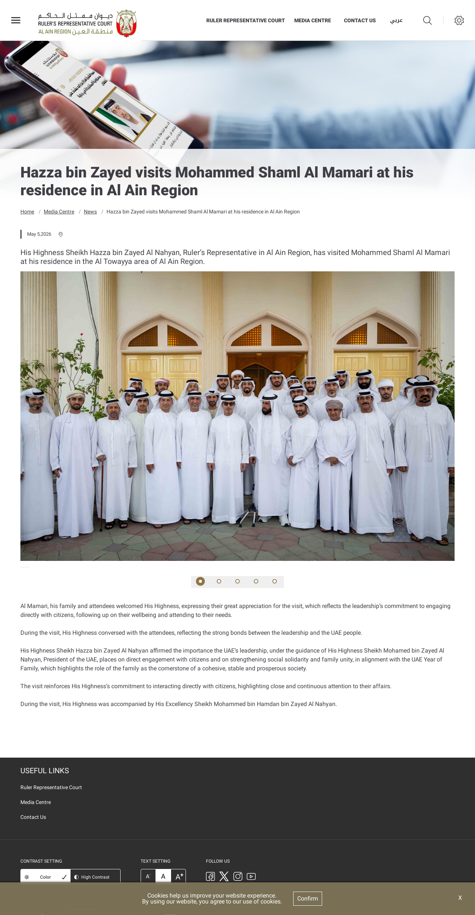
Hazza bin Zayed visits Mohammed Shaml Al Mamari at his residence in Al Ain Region (203, 212)
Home (27, 212)
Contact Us (360, 20)
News (90, 212)
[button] (200, 582)
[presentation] (22, 567)
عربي (396, 20)
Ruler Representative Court (245, 20)
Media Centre (312, 20)
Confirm (307, 898)
